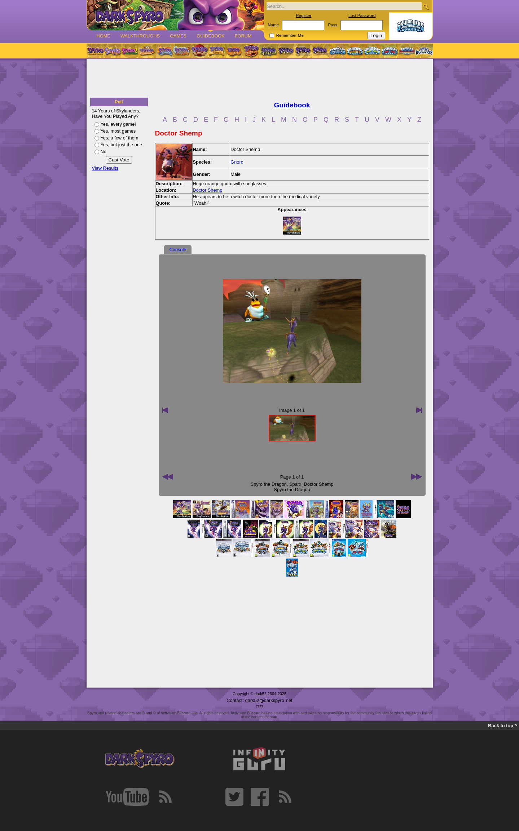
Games (178, 36)
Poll (119, 102)
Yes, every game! (118, 124)
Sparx (295, 484)
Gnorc (236, 162)
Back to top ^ (502, 725)
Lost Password (362, 15)
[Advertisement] (259, 78)
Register (303, 15)
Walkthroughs (140, 36)
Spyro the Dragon (269, 484)
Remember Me (290, 35)
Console (178, 249)
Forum (243, 36)
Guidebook (211, 36)
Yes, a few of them (119, 138)
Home (103, 36)
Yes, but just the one (121, 144)
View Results (105, 168)
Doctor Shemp (208, 190)
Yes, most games (118, 131)
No (103, 151)
